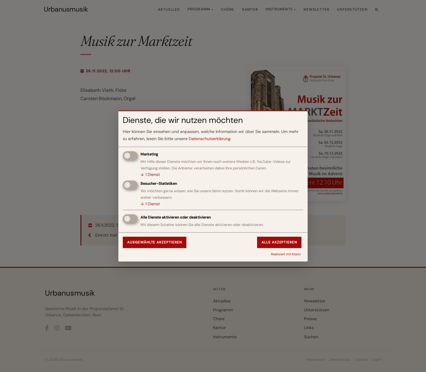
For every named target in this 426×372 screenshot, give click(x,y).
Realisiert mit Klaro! (286, 254)
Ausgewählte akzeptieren (154, 242)
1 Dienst (150, 174)
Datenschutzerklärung (209, 139)
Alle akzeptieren (279, 242)
